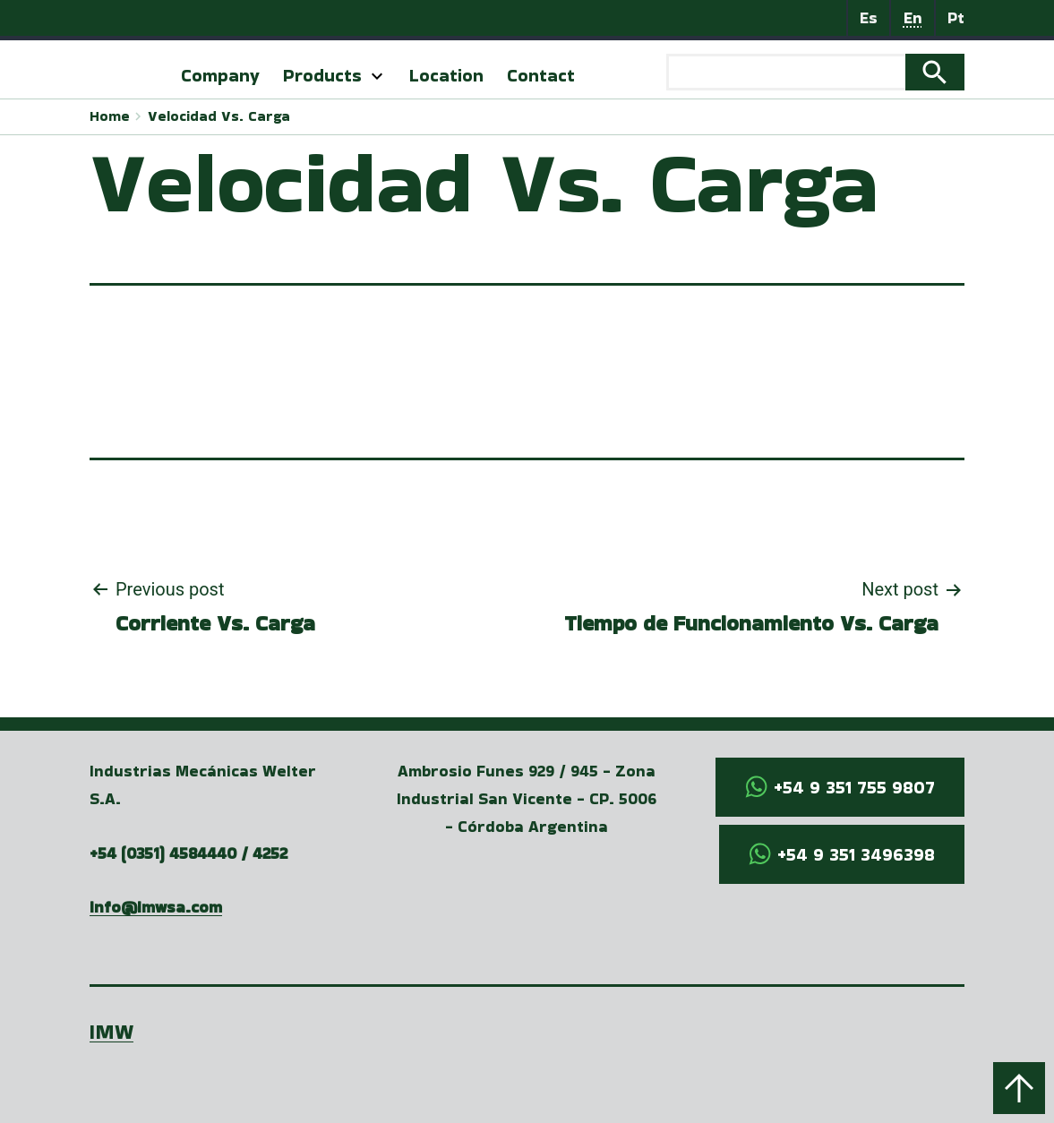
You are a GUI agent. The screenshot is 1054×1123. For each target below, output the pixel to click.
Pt (955, 17)
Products (322, 75)
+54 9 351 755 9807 (854, 787)
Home (110, 116)
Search (934, 72)
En (913, 17)
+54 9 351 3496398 (856, 854)
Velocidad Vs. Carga (219, 116)
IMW (111, 1031)
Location (446, 75)
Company (220, 75)
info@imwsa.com (156, 907)
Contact (541, 75)
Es (869, 17)
